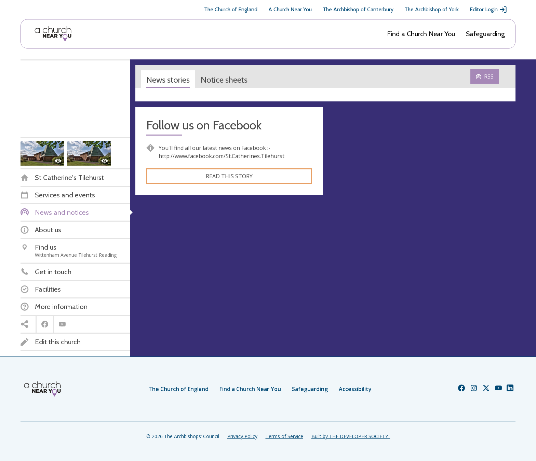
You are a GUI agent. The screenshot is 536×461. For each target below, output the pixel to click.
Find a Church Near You (421, 34)
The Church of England (230, 9)
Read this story (229, 176)
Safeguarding (485, 34)
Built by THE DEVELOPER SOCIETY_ (350, 436)
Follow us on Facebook (204, 125)
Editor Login (488, 9)
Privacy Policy (242, 436)
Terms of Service (284, 436)
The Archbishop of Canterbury (358, 9)
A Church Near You (290, 9)
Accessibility (355, 389)
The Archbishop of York (431, 9)
